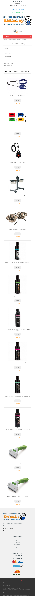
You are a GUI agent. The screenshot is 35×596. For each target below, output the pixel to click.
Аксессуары (24, 39)
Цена (16, 71)
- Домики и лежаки (7, 61)
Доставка (17, 542)
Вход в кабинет (13, 5)
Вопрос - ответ (17, 544)
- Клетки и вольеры (7, 65)
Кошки (5, 51)
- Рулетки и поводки (7, 59)
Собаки (5, 48)
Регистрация (23, 5)
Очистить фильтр (24, 71)
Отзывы (17, 547)
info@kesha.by (17, 3)
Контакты (17, 546)
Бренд (10, 71)
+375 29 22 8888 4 (9, 528)
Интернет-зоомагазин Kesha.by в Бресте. (16, 580)
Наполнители (7, 53)
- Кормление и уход (8, 63)
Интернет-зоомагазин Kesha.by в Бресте (11, 39)
